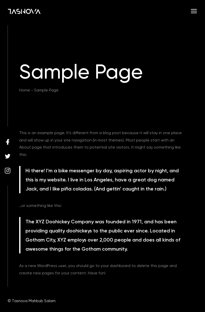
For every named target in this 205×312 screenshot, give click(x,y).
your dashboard (116, 265)
